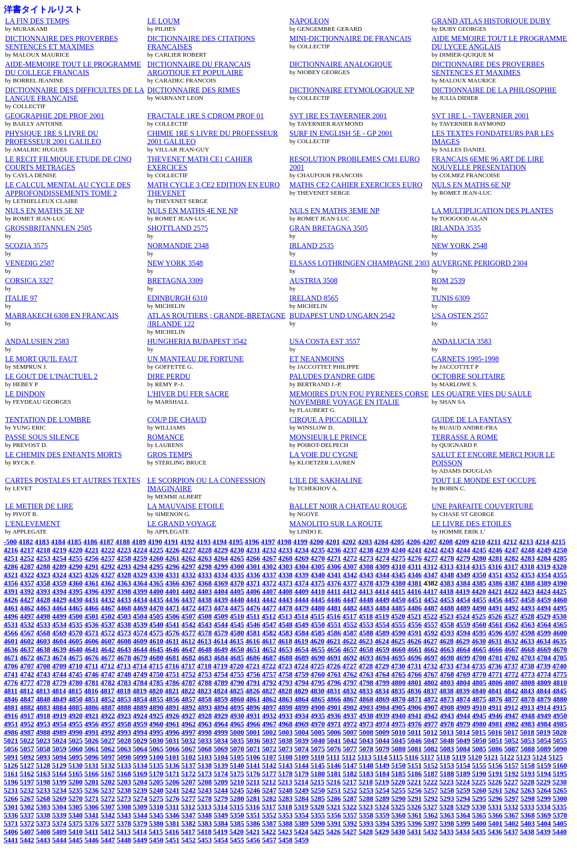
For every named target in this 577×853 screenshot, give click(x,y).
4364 (140, 583)
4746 (91, 674)
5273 (124, 798)
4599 (544, 633)
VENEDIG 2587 (29, 263)
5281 (253, 798)
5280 (237, 798)
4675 (75, 658)
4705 (560, 658)
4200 (316, 541)
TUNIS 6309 (451, 298)
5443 (43, 840)
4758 (285, 674)
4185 (74, 541)
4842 (511, 691)
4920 (75, 716)
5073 (285, 749)
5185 (398, 774)
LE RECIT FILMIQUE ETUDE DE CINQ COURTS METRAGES (68, 163)
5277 (188, 798)
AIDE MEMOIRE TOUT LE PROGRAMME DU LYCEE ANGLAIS (499, 43)
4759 (301, 674)
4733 (446, 666)
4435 (156, 599)
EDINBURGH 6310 (177, 298)
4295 (156, 566)
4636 (11, 649)
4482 (350, 608)
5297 (511, 798)
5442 (27, 840)
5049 (463, 740)
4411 (333, 591)
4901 (334, 707)
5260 (479, 790)
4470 (156, 608)
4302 (269, 566)
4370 (237, 583)
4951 (11, 724)
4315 (479, 566)
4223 (124, 550)
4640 (75, 649)
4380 (398, 583)
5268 (43, 798)
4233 (285, 550)
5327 (430, 807)
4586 (334, 633)
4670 (560, 649)
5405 (560, 823)
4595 (479, 633)
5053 (527, 740)
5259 (463, 790)
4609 (140, 641)
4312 (430, 566)
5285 (318, 798)
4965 (237, 724)
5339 (59, 815)
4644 (140, 649)
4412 (349, 591)
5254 (382, 790)
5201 (91, 782)
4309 (382, 566)
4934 (301, 716)
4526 (495, 616)
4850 (75, 699)
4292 (108, 566)
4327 (108, 575)
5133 (124, 765)
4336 (253, 575)
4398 (124, 591)
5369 (544, 815)
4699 (463, 658)
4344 (382, 575)
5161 (11, 774)
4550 (318, 624)
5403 (527, 823)
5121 (491, 757)
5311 (172, 807)
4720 (236, 666)
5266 (11, 798)
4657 (350, 649)
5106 (253, 757)
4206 (413, 541)
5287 (350, 798)
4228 (204, 550)
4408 (285, 591)
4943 (447, 716)
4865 (318, 699)
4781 (91, 682)
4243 (447, 550)
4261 (172, 558)
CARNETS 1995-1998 (465, 359)
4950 (560, 716)
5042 (350, 740)
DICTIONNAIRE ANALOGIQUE (340, 64)
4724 (301, 666)
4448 (366, 599)
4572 (108, 633)
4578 (204, 633)
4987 (27, 732)
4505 (156, 616)
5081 (414, 749)
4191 (171, 541)
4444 (301, 599)
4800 (398, 682)
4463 (43, 608)
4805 (479, 682)
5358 (366, 815)
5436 (495, 832)
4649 (220, 649)
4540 (156, 624)
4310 (398, 566)
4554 (382, 624)
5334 (543, 807)
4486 (414, 608)
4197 (268, 541)
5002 (269, 732)
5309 (140, 807)
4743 (43, 674)
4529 (543, 616)
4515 (317, 616)
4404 (220, 591)
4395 (75, 591)
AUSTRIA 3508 (313, 280)
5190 (479, 774)
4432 (108, 599)
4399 (140, 591)
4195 (236, 541)
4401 (172, 591)
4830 (317, 691)
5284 (301, 798)
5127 (27, 765)
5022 (27, 740)
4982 (511, 724)
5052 (511, 740)
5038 (285, 740)
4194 (220, 541)
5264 (544, 790)
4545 (237, 624)
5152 (430, 765)
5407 (27, 832)
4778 (43, 682)
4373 (285, 583)
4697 (430, 658)
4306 (334, 566)
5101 (172, 757)
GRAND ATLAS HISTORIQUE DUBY (491, 21)
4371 (253, 583)
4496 (11, 616)
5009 (382, 732)
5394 (382, 823)
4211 (494, 541)
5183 (366, 774)
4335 (237, 575)
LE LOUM (163, 21)
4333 (204, 575)
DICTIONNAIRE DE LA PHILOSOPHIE (494, 90)
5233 (43, 790)
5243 (204, 790)
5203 (124, 782)
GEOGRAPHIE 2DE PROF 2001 (54, 116)
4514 (301, 616)
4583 (285, 633)
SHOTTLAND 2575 (177, 228)
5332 (511, 807)
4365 (156, 583)
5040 (318, 740)
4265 (237, 558)
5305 (75, 807)
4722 (269, 666)
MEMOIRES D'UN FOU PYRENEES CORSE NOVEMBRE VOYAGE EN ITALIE (358, 398)
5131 (91, 765)
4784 (140, 682)
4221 (91, 550)
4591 (414, 633)
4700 (479, 658)
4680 (156, 658)
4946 (495, 716)
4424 (543, 591)
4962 (188, 724)
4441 (253, 599)
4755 (237, 674)
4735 (479, 666)
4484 (382, 608)
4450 (398, 599)
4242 (430, 550)
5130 (75, 765)
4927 (188, 716)
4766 (414, 674)
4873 (447, 699)
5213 (285, 782)
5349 (220, 815)
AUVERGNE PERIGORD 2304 (479, 263)
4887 (108, 707)
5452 (188, 840)
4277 (430, 558)
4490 (479, 608)
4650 (237, 649)
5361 (414, 815)
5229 (543, 782)
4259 (140, 558)
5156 (495, 765)
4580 (237, 633)
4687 (269, 658)
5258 (447, 790)
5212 (269, 782)
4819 (140, 691)
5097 (108, 757)
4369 (220, 583)
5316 (253, 807)
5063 (124, 749)
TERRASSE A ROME (465, 437)
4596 (495, 633)
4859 (220, 699)
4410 (318, 591)
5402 (511, 823)
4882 (27, 707)
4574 (140, 633)
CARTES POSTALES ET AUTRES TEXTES (72, 480)
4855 (156, 699)
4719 (220, 666)
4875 (479, 699)
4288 (43, 566)
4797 (350, 682)
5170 (156, 774)
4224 (140, 550)
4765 (398, 674)
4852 (108, 699)
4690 (318, 658)
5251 (334, 790)
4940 (398, 716)
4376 (334, 583)
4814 (59, 691)
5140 (237, 765)
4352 (511, 575)
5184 (382, 774)
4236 (334, 550)
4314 (463, 566)
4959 (140, 724)
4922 (108, 716)
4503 (124, 616)
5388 (285, 823)
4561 (495, 624)
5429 (382, 832)
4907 (430, 707)
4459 (544, 599)
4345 (398, 575)
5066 (172, 749)
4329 (140, 575)
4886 (91, 707)
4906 (414, 707)
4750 (156, 674)
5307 (108, 807)
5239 (140, 790)
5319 (301, 807)
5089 (544, 749)
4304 (301, 566)
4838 (446, 691)
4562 (511, 624)
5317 (269, 807)
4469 (140, 608)
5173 (204, 774)
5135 (156, 765)
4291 (91, 566)
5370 (560, 815)
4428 (43, 599)
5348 (204, 815)
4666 (495, 649)
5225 (479, 782)
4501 (91, 616)
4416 (414, 591)
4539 (140, 624)
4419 (463, 591)
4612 (188, 641)
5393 (366, 823)
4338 (285, 575)
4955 (75, 724)
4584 (301, 633)
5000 (237, 732)
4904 (382, 707)
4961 (172, 724)
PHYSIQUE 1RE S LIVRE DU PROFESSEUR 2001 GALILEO (53, 137)
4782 (108, 682)
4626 (414, 641)
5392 (350, 823)
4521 (414, 616)
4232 (269, 550)
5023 (43, 740)
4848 (43, 699)
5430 (398, 832)
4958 (124, 724)
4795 (318, 682)
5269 (59, 798)
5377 (108, 823)
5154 (463, 765)
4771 (495, 674)
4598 (527, 633)
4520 (398, 616)
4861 (253, 699)
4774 (544, 674)
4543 (204, 624)
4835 (398, 691)
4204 (381, 541)
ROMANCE (165, 437)
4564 (544, 624)
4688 (285, 658)
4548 (285, 624)
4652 (269, 649)
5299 (544, 798)
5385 (237, 823)
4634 (543, 641)
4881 (11, 707)
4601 (11, 641)
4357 (27, 583)
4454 (463, 599)
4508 (204, 616)
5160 (560, 765)
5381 (172, 823)
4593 (447, 633)
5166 (91, 774)
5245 (237, 790)
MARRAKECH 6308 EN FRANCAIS (62, 315)
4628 (446, 641)
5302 (27, 807)
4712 (107, 666)
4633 (527, 641)
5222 (430, 782)
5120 (474, 757)
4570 (75, 633)
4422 (511, 591)
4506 (172, 616)
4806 (495, 682)
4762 (350, 674)
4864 (301, 699)
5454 (220, 840)
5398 (447, 823)
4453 (447, 599)
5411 (91, 832)
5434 (463, 832)
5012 (430, 732)
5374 (59, 823)
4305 (318, 566)
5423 (285, 832)
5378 (124, 823)
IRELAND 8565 (313, 298)
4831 (333, 691)
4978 (447, 724)
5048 (447, 740)
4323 (43, 575)
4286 (11, 566)
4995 (156, 732)
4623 (365, 641)
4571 (91, 633)
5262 (511, 790)
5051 (495, 740)
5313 (204, 807)
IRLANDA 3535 (456, 228)
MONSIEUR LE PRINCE (328, 437)
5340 (75, 815)
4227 (188, 550)
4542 (188, 624)
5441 (11, 840)
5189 (463, 774)
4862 (269, 699)
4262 (188, 558)
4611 (172, 641)
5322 (349, 807)
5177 (269, 774)
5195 (560, 774)
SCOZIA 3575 (26, 246)
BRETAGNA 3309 (175, 280)
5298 (527, 798)
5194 (544, 774)
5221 (414, 782)
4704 (544, 658)
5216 (333, 782)
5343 (124, 815)
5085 (479, 749)
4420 (479, 591)
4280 (479, 558)
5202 (108, 782)
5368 (527, 815)
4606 (91, 641)
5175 (237, 774)
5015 (479, 732)
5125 (555, 757)
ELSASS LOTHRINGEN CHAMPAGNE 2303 (359, 263)
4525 (479, 616)
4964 (220, 724)
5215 (317, 782)
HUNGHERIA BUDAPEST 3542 (197, 341)
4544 (220, 624)
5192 (511, 774)
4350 (479, 575)
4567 (27, 633)
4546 (253, 624)
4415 (398, 591)
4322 (27, 575)
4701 (495, 658)
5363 (447, 815)
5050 (479, 740)
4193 (203, 541)
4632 (511, 641)
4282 (511, 558)
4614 (220, 641)
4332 (188, 575)
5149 (382, 765)
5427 (349, 832)
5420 (236, 832)
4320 (559, 566)
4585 (318, 633)
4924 (140, 716)
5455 (237, 840)
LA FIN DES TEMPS (37, 21)
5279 (220, 798)
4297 (188, 566)
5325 (398, 807)
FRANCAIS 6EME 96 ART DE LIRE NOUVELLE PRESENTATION (488, 163)
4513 (285, 616)
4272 (350, 558)
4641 (91, 649)
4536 (91, 624)
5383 (204, 823)
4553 (366, 624)
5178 (285, 774)
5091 (11, 757)
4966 (253, 724)
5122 (507, 757)
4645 (156, 649)
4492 (511, 608)
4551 (334, 624)
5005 (318, 732)
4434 (140, 599)
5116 (411, 757)
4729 (382, 666)
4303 (285, 566)
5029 (140, 740)
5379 (140, 823)
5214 (301, 782)
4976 (414, 724)
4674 (59, 658)
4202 (348, 541)
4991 (91, 732)
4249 (544, 550)
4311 (414, 566)
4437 (188, 599)
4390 (560, 583)
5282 (269, 798)
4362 (108, 583)
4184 (58, 541)
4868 (366, 699)
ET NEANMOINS (316, 359)
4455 (479, 599)
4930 (237, 716)
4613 (204, 641)
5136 (172, 765)
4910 (479, 707)
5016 (495, 732)
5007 (350, 732)
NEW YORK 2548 (459, 246)
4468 (124, 608)
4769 (463, 674)
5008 (366, 732)
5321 (333, 807)
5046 (414, 740)
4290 (75, 566)
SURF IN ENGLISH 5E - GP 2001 (340, 133)
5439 (543, 832)
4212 (509, 541)
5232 (27, 790)
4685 (237, 658)
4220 (75, 550)
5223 (446, 782)
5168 (124, 774)
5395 (398, 823)
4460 (560, 599)
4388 (527, 583)
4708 (43, 666)
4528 (527, 616)
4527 (511, 616)
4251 (11, 558)
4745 (75, 674)
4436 (172, 599)
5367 (511, 815)
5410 (75, 832)
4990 (75, 732)
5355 (318, 815)
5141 (253, 765)
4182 (26, 541)
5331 (495, 807)
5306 (91, 807)
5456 (253, 840)
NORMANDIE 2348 (178, 246)
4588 (366, 633)
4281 (495, 558)
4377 (350, 583)
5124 (539, 757)
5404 (544, 823)
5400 (479, 823)
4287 (27, 566)
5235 (75, 790)
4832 (349, 691)
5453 (204, 840)
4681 (172, 658)
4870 (398, 699)
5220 (398, 782)
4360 (75, 583)
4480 (318, 608)
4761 (334, 674)
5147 (350, 765)
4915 (559, 707)
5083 (447, 749)
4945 (479, 716)
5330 (479, 807)
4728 (365, 666)
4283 (527, 558)
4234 (301, 550)
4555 (398, 624)
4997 (188, 732)
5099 (140, 757)
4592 (430, 633)
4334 (220, 575)
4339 (301, 575)
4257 (108, 558)
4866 (334, 699)
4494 (544, 608)
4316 (495, 566)
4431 (91, 599)
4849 (59, 699)
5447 (108, 840)
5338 (43, 815)
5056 (11, 749)
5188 (447, 774)
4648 (204, 649)
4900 (318, 707)
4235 (318, 550)
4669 (544, 649)
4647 (188, 649)
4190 (155, 541)
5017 (511, 732)
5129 (59, 765)
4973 (366, 724)
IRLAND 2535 (311, 246)
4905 (398, 707)
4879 (544, 699)
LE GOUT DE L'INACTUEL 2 (51, 376)
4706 (11, 666)
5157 (511, 765)
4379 (382, 583)
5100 (156, 757)
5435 (479, 832)
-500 (10, 541)
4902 (350, 707)
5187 (430, 774)
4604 (59, 641)
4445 (318, 599)
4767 (430, 674)
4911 (495, 707)
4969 (301, 724)
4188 (122, 541)
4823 (204, 691)
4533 (43, 624)
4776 (11, 682)
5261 (495, 790)
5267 (27, 798)
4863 (285, 699)
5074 (301, 749)
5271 (91, 798)
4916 (11, 716)
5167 (108, 774)
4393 (43, 591)
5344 (140, 815)
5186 (414, 774)
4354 (544, 575)
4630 (479, 641)
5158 (527, 765)
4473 (204, 608)
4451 (414, 599)
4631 (495, 641)
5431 (414, 832)
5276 (172, 798)
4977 (430, 724)
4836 (414, 691)
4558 (447, 624)
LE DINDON (25, 394)
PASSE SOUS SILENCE (42, 437)
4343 (366, 575)
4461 (11, 608)
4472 (188, 608)
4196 (252, 541)
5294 (463, 798)
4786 (172, 682)
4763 (366, 674)
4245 (479, 550)
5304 (59, 807)
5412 (107, 832)
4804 (463, 682)
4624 (382, 641)
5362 (430, 815)
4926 (172, 716)
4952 (27, 724)
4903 (366, 707)
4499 (59, 616)
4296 (172, 566)
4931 (253, 716)
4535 (75, 624)
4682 (188, 658)
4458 (527, 599)
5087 (511, 749)
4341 (334, 575)
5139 (220, 765)
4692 (350, 658)
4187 (106, 541)
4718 (204, 666)
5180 (318, 774)
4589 (382, 633)
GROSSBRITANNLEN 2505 (48, 228)
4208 (446, 541)
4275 (398, 558)
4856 (172, 699)
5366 (495, 815)
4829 (301, 691)
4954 (59, 724)
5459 (301, 840)
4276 (414, 558)
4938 (366, 716)
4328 (124, 575)
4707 (27, 666)
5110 (317, 757)
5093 (43, 757)
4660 (398, 649)
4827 (269, 691)
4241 (414, 550)
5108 (285, 757)
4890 (156, 707)
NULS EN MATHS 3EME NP (334, 211)
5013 (446, 732)
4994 (140, 732)
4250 (560, 550)
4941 (414, 716)
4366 (172, 583)
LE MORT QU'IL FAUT (41, 359)
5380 (156, 823)
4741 (11, 674)
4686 (253, 658)
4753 (204, 674)
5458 (285, 840)
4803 (447, 682)
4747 (108, 674)
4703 (527, 658)
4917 (27, 716)
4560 (479, 624)
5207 (188, 782)
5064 (140, 749)
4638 (43, 649)
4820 (156, 691)
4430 (75, 599)
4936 (334, 716)
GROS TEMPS (169, 454)
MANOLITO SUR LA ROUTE (335, 524)
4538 (124, 624)
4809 (544, 682)
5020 (559, 732)
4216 (11, 550)
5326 (414, 807)
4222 (108, 550)
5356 (334, 815)
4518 (365, 616)
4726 (333, 666)
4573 (124, 633)
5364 (463, 815)
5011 (414, 732)
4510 (237, 616)
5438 (527, 832)
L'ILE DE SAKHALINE (325, 480)
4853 (124, 699)
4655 (318, 649)
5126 (11, 765)
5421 (253, 832)
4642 (108, 649)
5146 (334, 765)
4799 (382, 682)
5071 (253, 749)
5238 (124, 790)
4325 (75, 575)
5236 (91, 790)
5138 (204, 765)
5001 (253, 732)
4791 (253, 682)
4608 (124, 641)
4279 (463, 558)
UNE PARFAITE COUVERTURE (482, 506)
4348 (447, 575)
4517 (349, 616)
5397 (430, 823)
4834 (382, 691)
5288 (366, 798)
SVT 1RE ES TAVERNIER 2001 (338, 116)
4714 (140, 666)
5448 (124, 840)
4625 (398, 641)
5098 (124, 757)
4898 (285, 707)
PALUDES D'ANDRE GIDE (332, 376)
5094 (59, 757)
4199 (300, 541)
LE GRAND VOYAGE (181, 524)
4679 (140, 658)
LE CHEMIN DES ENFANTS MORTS (63, 454)
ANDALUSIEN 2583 (37, 341)
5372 (27, 823)
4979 (463, 724)
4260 (156, 558)
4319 (543, 566)
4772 (511, 674)
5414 (140, 832)
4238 (366, 550)
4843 (527, 691)
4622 (349, 641)
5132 (108, 765)
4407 (269, 591)
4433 (124, 599)
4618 (285, 641)
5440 (559, 832)
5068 (204, 749)
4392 (27, 591)
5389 (301, 823)
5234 (59, 790)
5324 (382, 807)
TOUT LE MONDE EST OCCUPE (484, 480)
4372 (269, 583)
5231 (11, 790)
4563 (527, 624)
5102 (188, 757)
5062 (108, 749)
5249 (301, 790)
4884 (59, 707)
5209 (220, 782)
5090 (560, 749)
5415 (156, 832)
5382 (188, 823)
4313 (446, 566)
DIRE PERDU (168, 376)
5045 (398, 740)
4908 (447, 707)
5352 (269, 815)
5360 (398, 815)
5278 (204, 798)
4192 (187, 541)
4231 (253, 550)
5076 (334, 749)
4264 (220, 558)
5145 (318, 765)
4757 (269, 674)
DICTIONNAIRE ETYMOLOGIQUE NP (351, 90)
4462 (27, 608)
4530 (559, 616)
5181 (334, 774)
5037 (269, 740)
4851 (91, 699)
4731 (414, 666)
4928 (204, 716)
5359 (382, 815)
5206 (172, 782)
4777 (27, 682)
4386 (495, 583)
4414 (382, 591)
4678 (124, 658)
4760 (318, 674)
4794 (301, 682)
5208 (204, 782)
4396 (91, 591)
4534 (59, 624)
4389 (544, 583)
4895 (237, 707)
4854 (140, 699)
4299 (220, 566)
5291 (414, 798)
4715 (156, 666)
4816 (91, 691)
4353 (527, 575)
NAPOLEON (309, 21)
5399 (463, 823)
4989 (59, 732)
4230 (237, 550)
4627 (430, 641)
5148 (366, 765)
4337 (269, 575)
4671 (11, 658)
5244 (220, 790)
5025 (75, 740)
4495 (560, 608)
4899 (301, 707)
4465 (75, 608)
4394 (59, 591)
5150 (398, 765)
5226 (495, 782)
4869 (382, 699)
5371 (11, 823)
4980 (479, 724)
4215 (558, 541)
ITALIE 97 (21, 298)
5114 (380, 757)
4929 (220, 716)
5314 (220, 807)
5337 (27, 815)
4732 (430, 666)
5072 (269, 749)
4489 (463, 608)
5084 (463, 749)
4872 (430, 699)
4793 (285, 682)
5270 (75, 798)
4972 (350, 724)
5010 (398, 732)
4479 (301, 608)
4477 (269, 608)
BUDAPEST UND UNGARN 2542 (342, 315)
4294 (140, 566)
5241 (172, 790)
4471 (172, 608)
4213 (526, 541)
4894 (220, 707)
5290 (398, 798)
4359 (59, 583)
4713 (123, 666)
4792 (269, 682)
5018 (527, 732)
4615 (236, 641)
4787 (188, 682)
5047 (430, 740)
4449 (382, 599)
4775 (560, 674)
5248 (285, 790)
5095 (75, 757)
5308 (124, 807)
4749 (140, 674)
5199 (59, 782)
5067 (188, 749)
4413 (365, 591)
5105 (237, 757)
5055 (560, 740)
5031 (172, 740)
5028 (124, 740)
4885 (75, 707)
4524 (463, 616)
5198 (43, 782)
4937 (350, 716)
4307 (350, 566)
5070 (237, 749)
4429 (59, 599)
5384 (220, 823)
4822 (188, 691)
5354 (301, 815)
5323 (365, 807)
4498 (43, 616)
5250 (318, 790)
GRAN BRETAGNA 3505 (328, 228)
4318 (527, 566)
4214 (542, 541)
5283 (285, 798)
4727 (349, 666)
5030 (156, 740)
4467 (108, 608)
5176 (253, 774)
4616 (253, 641)
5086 (495, 749)
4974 (382, 724)
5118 (443, 757)
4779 (59, 682)
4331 (172, 575)
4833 (365, 691)
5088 (527, 749)
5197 (27, 782)
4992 (108, 732)
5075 (318, 749)
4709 (59, 666)
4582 (269, 633)
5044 (382, 740)
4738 (527, 666)
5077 (350, 749)
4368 (204, 583)
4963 (204, 724)
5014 (463, 732)
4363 (124, 583)
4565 (560, 624)
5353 (285, 815)
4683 (204, 658)
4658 (366, 649)
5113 (364, 757)
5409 (59, 832)
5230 (559, 782)
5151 (414, 765)
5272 (108, 798)
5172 (188, 774)
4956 (91, 724)
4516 (333, 616)
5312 (188, 807)
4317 (511, 566)
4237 (350, 550)
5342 (108, 815)
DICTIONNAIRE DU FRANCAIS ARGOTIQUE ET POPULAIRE (199, 68)
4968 (285, 724)
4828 (285, 691)
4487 (430, 608)
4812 (26, 691)
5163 (43, 774)
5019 (543, 732)
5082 (430, 749)
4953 (43, 724)
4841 (495, 691)
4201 (332, 541)
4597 (511, 633)
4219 (59, 550)
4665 (479, 649)
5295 (479, 798)
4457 (511, 599)
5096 (91, 757)
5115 (396, 757)
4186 (90, 541)
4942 (430, 716)
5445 (75, 840)
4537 (108, 624)
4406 (253, 591)
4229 (220, 550)
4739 (543, 666)
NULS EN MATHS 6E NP (471, 185)
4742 (27, 674)
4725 (317, 666)
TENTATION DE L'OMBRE (48, 420)
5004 (301, 732)
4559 (463, 624)
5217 (349, 782)
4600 (560, 633)
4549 (301, 624)
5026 (91, 740)
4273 (366, 558)
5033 (204, 740)
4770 (479, 674)
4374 (301, 583)
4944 (463, 716)
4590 (398, 633)
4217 (27, 550)
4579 (220, 633)
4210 (478, 541)
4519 (382, 616)
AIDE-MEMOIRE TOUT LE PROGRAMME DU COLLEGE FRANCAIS (73, 68)
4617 (269, 641)
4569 (59, 633)
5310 (156, 807)
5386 (253, 823)
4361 (91, 583)
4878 (527, 699)
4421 (495, 591)
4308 (366, 566)
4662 (430, 649)
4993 (124, 732)
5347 (188, 815)
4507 (188, 616)
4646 (172, 649)
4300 (237, 566)
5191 (495, 774)
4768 (447, 674)
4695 (398, 658)
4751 (172, 674)
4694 (382, 658)
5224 (463, 782)
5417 (188, 832)
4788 (204, 682)
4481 (334, 608)
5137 (188, 765)
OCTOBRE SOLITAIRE (468, 376)
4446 (334, 599)
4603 (43, 641)
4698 (447, 658)
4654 (301, 649)
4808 (527, 682)
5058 (43, 749)
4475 (237, 608)
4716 (172, 666)
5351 (253, 815)
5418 (204, 832)
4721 (253, 666)
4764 (382, 674)
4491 (495, 608)
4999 (220, 732)
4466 (91, 608)
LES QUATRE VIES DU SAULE (481, 394)
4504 (140, 616)
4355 (560, 575)
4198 (284, 541)
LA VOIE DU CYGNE (323, 454)
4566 (11, 633)
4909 (463, 707)
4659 (382, 649)
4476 (253, 608)
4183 (42, 541)
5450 (156, 840)
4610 (156, 641)
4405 (237, 591)
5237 (108, 790)
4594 (463, 633)
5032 (188, 740)
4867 (350, 699)
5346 (172, 815)
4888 (124, 707)
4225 (156, 550)
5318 (285, 807)
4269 (301, 558)
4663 (447, 649)
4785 (156, 682)
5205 (156, 782)
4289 (59, 566)
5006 (334, 732)
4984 (544, 724)
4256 (91, 558)
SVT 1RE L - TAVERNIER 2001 (480, 116)
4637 (27, 649)
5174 (220, 774)
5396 (414, 823)
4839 (463, 691)
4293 (124, 566)
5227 (511, 782)
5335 (559, 807)
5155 (479, 765)
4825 (236, 691)
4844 (543, 691)
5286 (334, 798)
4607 (108, 641)
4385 (479, 583)
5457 (269, 840)
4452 (430, 599)
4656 (334, 649)
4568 (43, 633)
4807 (511, 682)
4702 (511, 658)
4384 (463, 583)
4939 (382, 716)
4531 (11, 624)
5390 (318, 823)
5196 (11, 782)
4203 (365, 541)
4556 (414, 624)
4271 (334, 558)
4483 (366, 608)
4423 (527, 591)
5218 (365, 782)
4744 (59, 674)
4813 (42, 691)
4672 (27, 658)
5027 (108, 740)
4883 (43, 707)
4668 (527, 649)
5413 (123, 832)
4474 (220, 608)
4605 (75, 641)
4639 (59, 649)
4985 (560, 724)
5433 (446, 832)
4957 (108, 724)
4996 (172, 732)
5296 (495, 798)
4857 (188, 699)
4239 (382, 550)
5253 (366, 790)
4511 (253, 616)
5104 (220, 757)
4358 (43, 583)
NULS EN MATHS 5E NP (44, 211)
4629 (463, 641)
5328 (446, 807)
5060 (75, 749)
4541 (172, 624)
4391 (11, 591)
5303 (43, 807)
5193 (527, 774)
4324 (59, 575)
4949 (544, 716)
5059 (59, 749)
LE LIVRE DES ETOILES (471, 524)
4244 (463, 550)
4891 (172, 707)
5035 (237, 740)
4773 (527, 674)
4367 (188, 583)
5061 (91, 749)
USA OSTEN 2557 (460, 315)
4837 (430, 691)
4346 (414, 575)
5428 (365, 832)
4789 (220, 682)
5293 (447, 798)
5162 (27, 774)
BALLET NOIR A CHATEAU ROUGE (348, 506)
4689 (301, 658)
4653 (285, 649)
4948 (527, 716)
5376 (91, 823)
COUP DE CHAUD (176, 420)
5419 (220, 832)
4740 (559, 666)
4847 (27, 699)
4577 (188, 633)
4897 (269, 707)
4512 (269, 616)
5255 (398, 790)
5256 (414, 790)
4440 (237, 599)
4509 (220, 616)
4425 (559, 591)
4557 (430, 624)
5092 (27, 757)
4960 (156, 724)
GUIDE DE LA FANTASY (472, 420)
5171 (172, 774)
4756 (253, 674)
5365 (479, 815)
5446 (91, 840)
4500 (75, 616)
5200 (75, 782)
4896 (253, 707)
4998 (204, 732)
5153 (447, 765)
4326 (91, 575)
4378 (366, 583)
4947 (511, 716)
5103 (204, 757)
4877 (511, 699)
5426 (333, 832)
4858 (204, 699)
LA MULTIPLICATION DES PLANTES (493, 211)
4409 (301, 591)
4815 (75, 691)
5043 (366, 740)
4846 (11, 699)
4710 (75, 666)
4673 (43, 658)
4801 (414, 682)
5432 (430, 832)
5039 (301, 740)
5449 (140, 840)
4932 (269, 716)
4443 (285, 599)
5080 (398, 749)
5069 (220, 749)
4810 (560, 682)
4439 (220, 599)
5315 (236, 807)
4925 (156, 716)
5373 (43, 823)
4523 (446, 616)
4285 (560, 558)
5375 (75, 823)
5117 (427, 757)
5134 (140, 765)
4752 (188, 674)
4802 (430, 682)
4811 (10, 691)
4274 (382, 558)
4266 (253, 558)
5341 (91, 815)
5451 (172, 840)
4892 (188, 707)
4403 (204, 591)
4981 (495, 724)
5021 (11, 740)
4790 (237, 682)
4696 (414, 658)
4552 (350, 624)
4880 (560, 699)
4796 (334, 682)
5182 (350, 774)
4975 (398, 724)
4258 (124, 558)
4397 (108, 591)
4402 (188, 591)
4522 (430, 616)
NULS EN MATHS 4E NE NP (192, 211)
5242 (188, 790)
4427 (27, 599)
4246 (495, 550)
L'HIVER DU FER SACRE (188, 394)
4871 (414, 699)
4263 (204, 558)
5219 (382, 782)
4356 (11, 583)
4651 (253, 649)
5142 (269, 765)
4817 (107, 691)
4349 (463, 575)
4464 (59, 608)
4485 (398, 608)
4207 (429, 541)
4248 (527, 550)
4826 (253, 691)
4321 (11, 575)
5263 (527, 790)
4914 (543, 707)
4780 (75, 682)
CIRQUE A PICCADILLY (328, 420)
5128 (43, 765)
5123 (523, 757)
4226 (172, 550)
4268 (285, 558)
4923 (124, 716)
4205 (397, 541)
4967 (269, 724)
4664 (463, 649)
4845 (559, 691)
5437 (511, 832)
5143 (285, 765)
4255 (75, 558)
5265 (560, 790)
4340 (318, 575)
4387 (511, 583)
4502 (108, 616)
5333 (527, 807)
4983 (527, 724)
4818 (123, 691)
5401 (495, 823)
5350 (237, 815)
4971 (334, 724)
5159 (544, 765)
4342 (350, 575)
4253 (43, 558)
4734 (463, 666)
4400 (156, 591)
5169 (140, 774)
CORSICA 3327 (29, 280)
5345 (156, 815)
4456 (495, 599)
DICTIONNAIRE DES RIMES (193, 90)
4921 (91, 716)
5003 (285, 732)
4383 (447, 583)
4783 (124, 682)
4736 (495, 666)
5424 (301, 832)
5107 (269, 757)
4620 (317, 641)
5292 (430, 798)
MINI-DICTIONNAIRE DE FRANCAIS (350, 38)
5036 (253, 740)
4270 (318, 558)
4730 (398, 666)
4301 (253, 566)
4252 (27, 558)
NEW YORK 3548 (175, 263)
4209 (462, 541)
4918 (43, 716)
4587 (350, 633)
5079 (382, 749)
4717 (188, 666)
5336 (11, 815)
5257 (430, 790)
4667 (511, 649)
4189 (139, 541)
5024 (59, 740)
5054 (544, 740)
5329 (463, 807)
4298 (204, 566)
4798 (366, 682)
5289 (382, 798)
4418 (446, 591)
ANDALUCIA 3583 (461, 341)
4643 (124, 649)
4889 (140, 707)
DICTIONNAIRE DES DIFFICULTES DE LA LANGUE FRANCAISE (74, 94)
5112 (348, 757)
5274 (140, 798)
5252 (350, 790)
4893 (204, 707)
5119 (459, 757)
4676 (91, 658)
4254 (59, 558)
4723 (285, 666)
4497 (27, 616)
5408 (43, 832)
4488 (447, 608)
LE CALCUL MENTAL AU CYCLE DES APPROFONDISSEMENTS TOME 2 (68, 189)
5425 (317, 832)
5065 (156, 749)
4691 (334, 658)
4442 (269, 599)
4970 (318, 724)
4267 (269, 558)
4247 (511, 550)
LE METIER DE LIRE (39, 506)
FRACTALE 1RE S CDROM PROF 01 (205, 116)
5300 (560, 798)
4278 (447, 558)
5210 (237, 782)
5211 (253, 782)
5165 (75, 774)
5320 (317, 807)
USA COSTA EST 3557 (324, 341)
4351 (495, 575)
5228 (527, 782)
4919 (59, 716)
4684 (220, 658)
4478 (285, 608)
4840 (479, 691)
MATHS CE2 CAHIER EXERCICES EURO (355, 185)
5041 (334, 740)
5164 (59, 774)
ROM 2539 (448, 280)
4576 (172, 633)
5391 (334, 823)
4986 (11, 732)
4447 (350, 599)
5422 (269, 832)
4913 (527, 707)
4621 (333, 641)
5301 (11, 807)
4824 (220, 691)
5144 (301, 765)
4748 (124, 674)
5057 (27, 749)
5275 (156, 798)
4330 (156, 575)
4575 (156, 633)
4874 (463, 699)
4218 (43, 550)
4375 (318, 583)
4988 (43, 732)
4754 (220, 674)
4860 (237, 699)
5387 (269, 823)
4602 (27, 641)
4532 (27, 624)
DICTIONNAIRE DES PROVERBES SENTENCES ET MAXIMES (61, 43)
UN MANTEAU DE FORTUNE (195, 359)
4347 (430, 575)
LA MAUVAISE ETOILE (185, 506)
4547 (269, 624)
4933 (285, 716)
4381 (414, 583)
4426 (11, 599)
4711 (91, 666)
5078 (366, 749)
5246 (253, 790)
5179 (301, 774)
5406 (11, 832)
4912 (511, 707)
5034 (220, 740)
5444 (59, 840)
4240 (398, 550)
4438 (204, 599)
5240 (156, 790)
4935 (318, 716)
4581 (253, 633)
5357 (350, 815)
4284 (544, 558)
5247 (269, 790)
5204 (140, 782)
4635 (559, 641)
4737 (511, 666)
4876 (495, 699)
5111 (333, 757)
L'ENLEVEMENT (32, 524)
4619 (301, 641)
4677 (108, 658)
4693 (366, 658)
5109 (301, 757)
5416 (172, 832)
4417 (430, 591)
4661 (414, 649)
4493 (527, 608)
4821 (172, 691)
